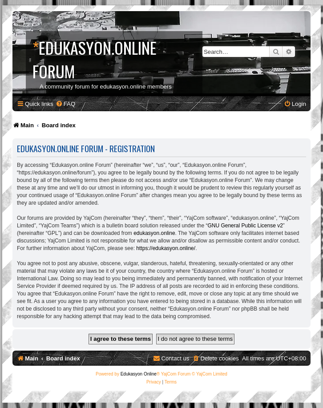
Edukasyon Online (139, 374)
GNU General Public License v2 (245, 225)
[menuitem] (65, 103)
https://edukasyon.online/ (165, 248)
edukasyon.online (154, 233)
